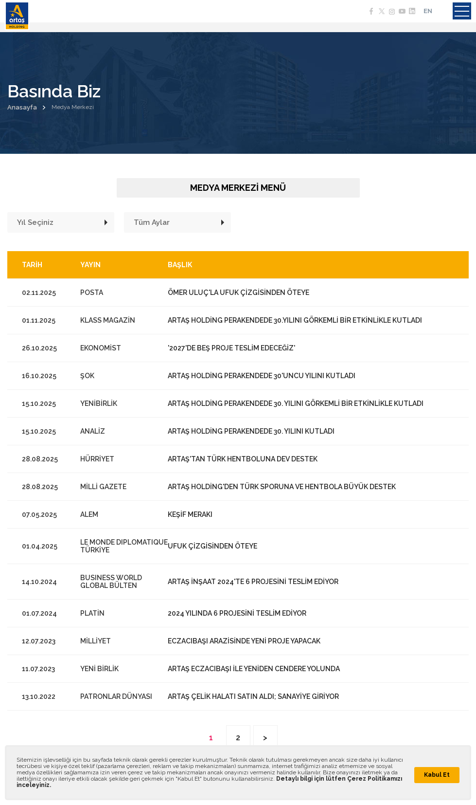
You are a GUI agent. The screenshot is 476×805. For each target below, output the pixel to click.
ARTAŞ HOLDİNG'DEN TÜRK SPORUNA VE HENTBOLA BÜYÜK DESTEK (282, 487)
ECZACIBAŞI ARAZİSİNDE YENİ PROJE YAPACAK (244, 641)
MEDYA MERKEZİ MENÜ (238, 188)
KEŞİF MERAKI (190, 514)
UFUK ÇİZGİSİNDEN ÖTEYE (212, 546)
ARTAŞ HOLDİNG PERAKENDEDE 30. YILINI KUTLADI (251, 431)
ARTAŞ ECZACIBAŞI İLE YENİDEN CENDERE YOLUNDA (254, 669)
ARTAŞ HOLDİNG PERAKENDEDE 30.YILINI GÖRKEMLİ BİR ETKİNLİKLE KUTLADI (295, 320)
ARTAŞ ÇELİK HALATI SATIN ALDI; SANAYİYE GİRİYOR (253, 696)
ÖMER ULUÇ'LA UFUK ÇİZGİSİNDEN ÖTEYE (238, 292)
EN (427, 11)
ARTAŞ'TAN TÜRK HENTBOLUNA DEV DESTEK (242, 459)
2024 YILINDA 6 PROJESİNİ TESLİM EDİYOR (237, 613)
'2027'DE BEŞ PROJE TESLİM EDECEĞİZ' (231, 348)
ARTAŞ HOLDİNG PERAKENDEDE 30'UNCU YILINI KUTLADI (261, 376)
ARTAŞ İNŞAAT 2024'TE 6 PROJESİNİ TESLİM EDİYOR (253, 581)
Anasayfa (22, 107)
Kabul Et (437, 774)
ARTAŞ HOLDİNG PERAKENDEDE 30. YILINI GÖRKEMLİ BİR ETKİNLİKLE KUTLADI (295, 403)
